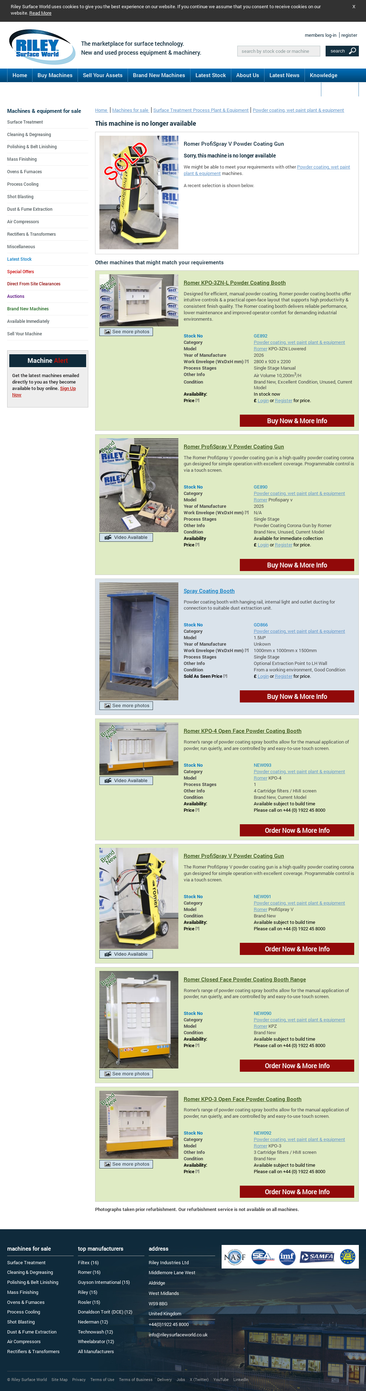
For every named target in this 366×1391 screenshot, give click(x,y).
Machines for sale (130, 110)
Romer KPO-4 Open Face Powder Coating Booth (243, 730)
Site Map (59, 1379)
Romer (260, 348)
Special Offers (20, 271)
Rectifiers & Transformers (31, 234)
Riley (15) (87, 1292)
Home (20, 75)
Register (283, 400)
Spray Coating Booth (209, 590)
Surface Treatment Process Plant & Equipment (201, 110)
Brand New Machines (159, 75)
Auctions (15, 296)
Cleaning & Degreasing (29, 134)
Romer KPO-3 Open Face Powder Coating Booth (243, 1098)
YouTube (221, 1379)
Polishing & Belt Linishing (32, 146)
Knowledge (323, 75)
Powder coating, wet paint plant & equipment (298, 110)
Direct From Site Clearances (33, 283)
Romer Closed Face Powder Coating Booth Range (245, 979)
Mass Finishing (22, 159)
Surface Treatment (25, 122)
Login (263, 400)
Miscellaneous (21, 246)
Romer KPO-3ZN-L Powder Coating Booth (235, 282)
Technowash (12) (95, 1332)
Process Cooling (23, 184)
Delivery (164, 1379)
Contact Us (339, 88)
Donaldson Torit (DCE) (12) (105, 1312)
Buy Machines (55, 75)
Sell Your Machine (24, 333)
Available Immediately (28, 321)
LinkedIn (240, 1379)
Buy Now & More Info (297, 420)
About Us (247, 75)
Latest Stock (211, 75)
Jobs (181, 1379)
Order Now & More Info (297, 830)
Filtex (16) (88, 1262)
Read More (40, 13)
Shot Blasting (20, 196)
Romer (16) (89, 1272)
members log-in (320, 35)
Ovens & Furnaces (24, 171)
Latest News (284, 75)
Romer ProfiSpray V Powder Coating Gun (234, 446)
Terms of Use (102, 1379)
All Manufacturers (96, 1351)
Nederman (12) (93, 1322)
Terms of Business (136, 1379)
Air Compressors (23, 221)
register (349, 35)
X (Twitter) (199, 1379)
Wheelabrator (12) (96, 1341)
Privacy (79, 1379)
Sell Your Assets (103, 75)
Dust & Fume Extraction (30, 209)
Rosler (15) (89, 1302)
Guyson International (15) (104, 1282)
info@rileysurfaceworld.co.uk (178, 1334)
